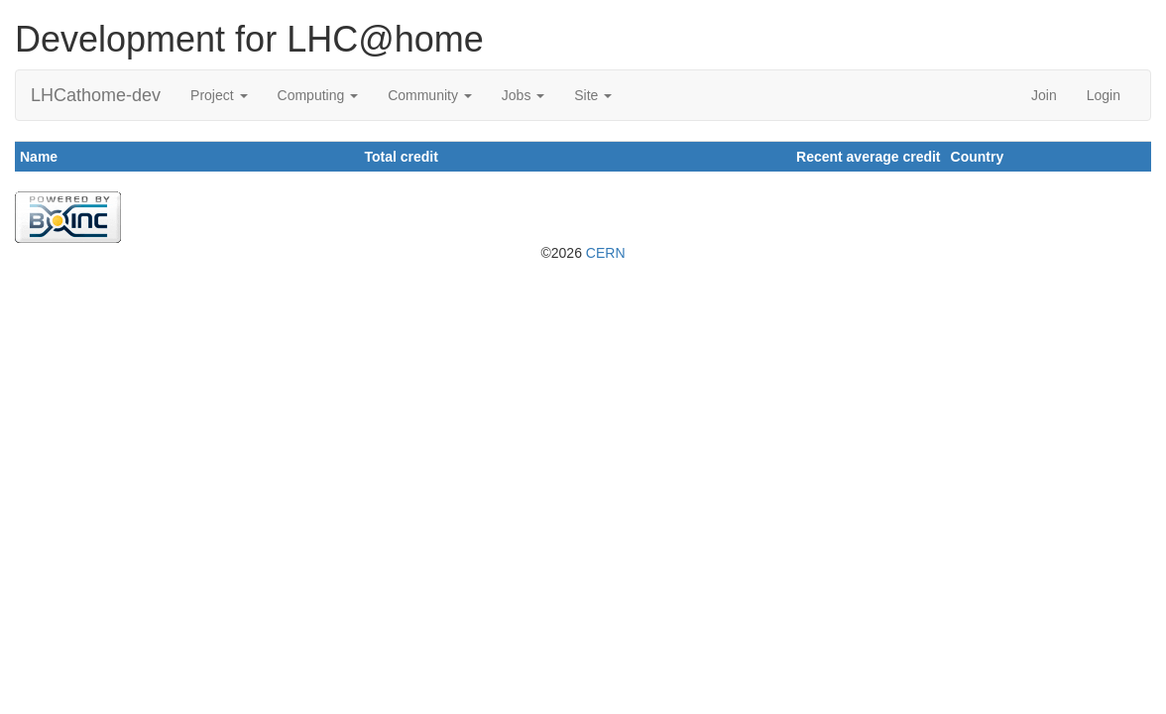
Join (1044, 95)
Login (1103, 95)
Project (218, 95)
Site (593, 95)
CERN (606, 253)
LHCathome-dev (96, 95)
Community (430, 95)
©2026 (582, 253)
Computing (318, 95)
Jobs (523, 95)
